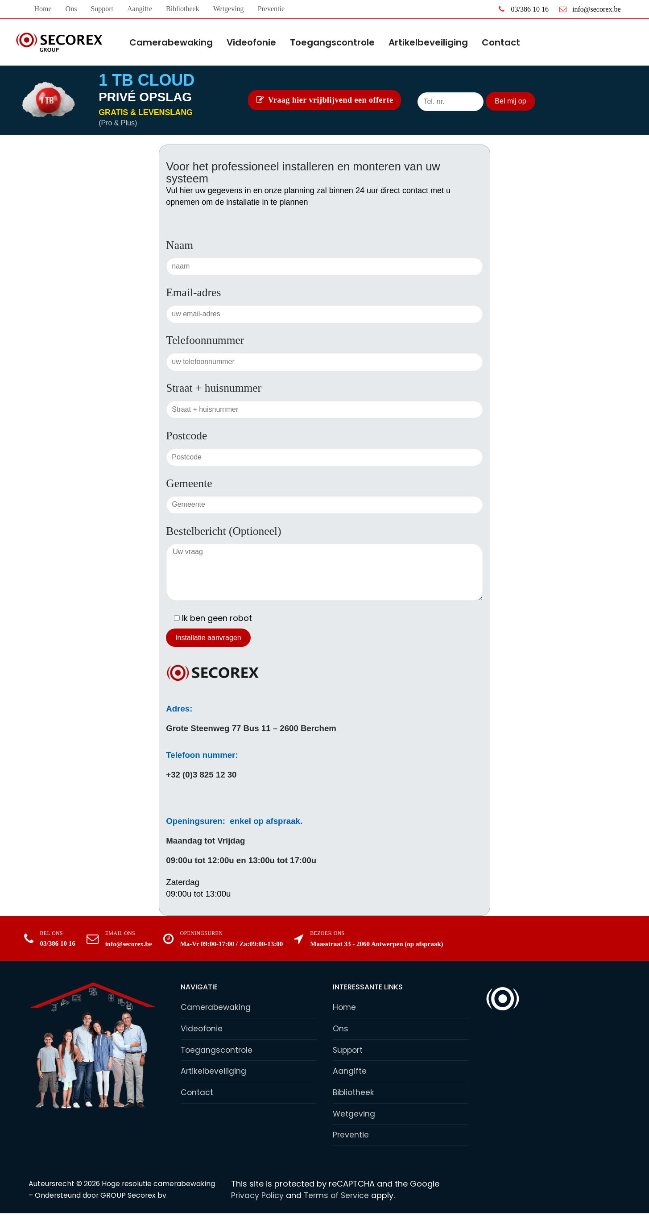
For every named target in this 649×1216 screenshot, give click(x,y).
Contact (197, 1094)
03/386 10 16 (522, 9)
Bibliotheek (354, 1094)
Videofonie (202, 1028)
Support (349, 1050)
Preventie (351, 1137)
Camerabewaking (216, 1007)
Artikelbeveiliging (214, 1072)
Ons (340, 1028)
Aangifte (350, 1072)
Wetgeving (354, 1115)
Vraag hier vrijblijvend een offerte (324, 99)
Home (344, 1007)
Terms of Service (338, 1198)
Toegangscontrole (218, 1050)
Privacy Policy (258, 1198)
